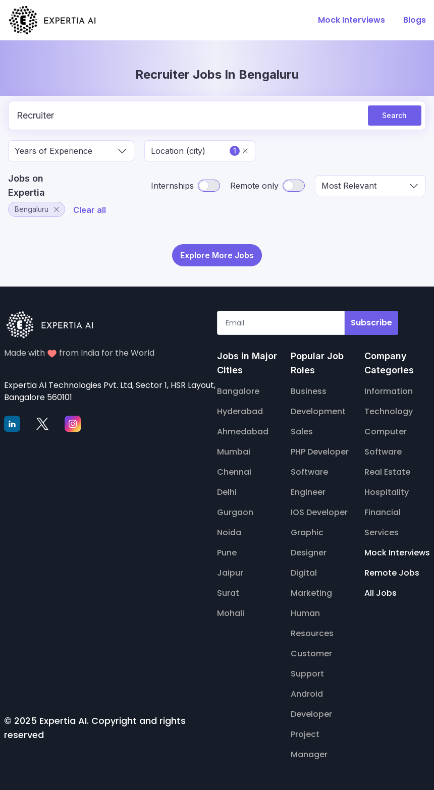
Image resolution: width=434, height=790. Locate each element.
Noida (229, 532)
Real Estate (387, 472)
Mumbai (233, 452)
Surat (228, 593)
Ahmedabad (242, 431)
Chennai (234, 472)
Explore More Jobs (217, 255)
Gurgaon (235, 512)
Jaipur (230, 573)
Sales (302, 431)
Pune (227, 552)
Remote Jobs (391, 573)
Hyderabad (240, 411)
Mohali (230, 613)
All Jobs (380, 593)
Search (394, 115)
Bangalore (238, 391)
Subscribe (371, 322)
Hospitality (386, 492)
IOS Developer (319, 512)
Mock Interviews (397, 552)
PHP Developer (320, 452)
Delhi (227, 492)
